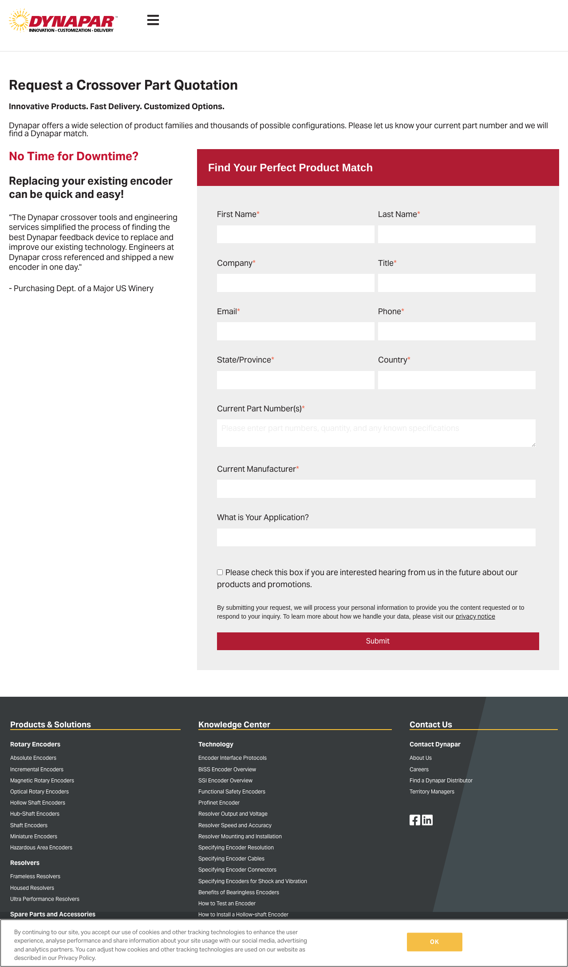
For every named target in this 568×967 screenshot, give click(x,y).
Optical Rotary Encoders (39, 791)
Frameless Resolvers (35, 876)
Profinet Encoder (219, 802)
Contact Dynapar (435, 744)
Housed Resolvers (32, 887)
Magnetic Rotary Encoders (42, 780)
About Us (421, 757)
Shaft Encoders (28, 825)
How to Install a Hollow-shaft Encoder (243, 914)
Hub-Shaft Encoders (34, 813)
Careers (419, 769)
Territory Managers (432, 791)
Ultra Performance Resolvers (44, 899)
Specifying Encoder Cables (231, 858)
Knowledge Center (234, 724)
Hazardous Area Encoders (41, 847)
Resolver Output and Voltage (233, 813)
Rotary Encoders (35, 744)
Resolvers (24, 863)
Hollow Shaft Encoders (37, 802)
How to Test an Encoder (227, 903)
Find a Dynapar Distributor (441, 780)
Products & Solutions (50, 724)
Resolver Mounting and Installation (240, 836)
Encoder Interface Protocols (232, 757)
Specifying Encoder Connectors (237, 869)
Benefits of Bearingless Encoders (238, 892)
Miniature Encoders (33, 836)
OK (434, 942)
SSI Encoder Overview (225, 780)
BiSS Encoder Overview (227, 769)
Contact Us (431, 724)
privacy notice (475, 616)
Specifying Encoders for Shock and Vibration (252, 881)
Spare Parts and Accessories (52, 914)
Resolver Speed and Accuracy (235, 825)
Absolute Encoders (33, 757)
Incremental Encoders (36, 769)
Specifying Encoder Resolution (236, 847)
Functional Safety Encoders (231, 791)
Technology (215, 744)
